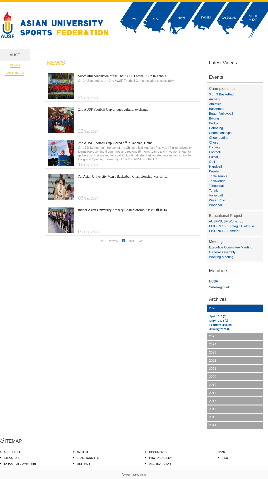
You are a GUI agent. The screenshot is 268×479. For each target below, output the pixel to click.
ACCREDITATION (160, 463)
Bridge (213, 123)
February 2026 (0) (220, 324)
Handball (215, 166)
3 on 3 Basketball (221, 94)
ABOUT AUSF (12, 452)
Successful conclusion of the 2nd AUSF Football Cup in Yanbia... (123, 76)
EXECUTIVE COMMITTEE (20, 463)
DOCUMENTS (157, 452)
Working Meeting (221, 257)
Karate (214, 171)
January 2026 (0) (220, 329)
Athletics (215, 104)
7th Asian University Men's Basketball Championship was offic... (123, 176)
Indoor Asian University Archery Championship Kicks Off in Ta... (124, 210)
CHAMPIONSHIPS (88, 457)
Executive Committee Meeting (230, 247)
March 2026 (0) (218, 320)
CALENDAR (14, 73)
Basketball (216, 109)
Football (215, 152)
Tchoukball (216, 186)
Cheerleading (218, 138)
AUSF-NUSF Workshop (226, 221)
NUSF (213, 281)
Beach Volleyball (221, 113)
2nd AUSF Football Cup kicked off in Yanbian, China (115, 143)
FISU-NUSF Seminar (224, 231)
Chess (213, 142)
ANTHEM (82, 452)
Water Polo (217, 200)
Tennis (213, 190)
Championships (222, 88)
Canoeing (216, 128)
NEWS (15, 65)
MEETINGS (84, 463)
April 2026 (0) (217, 316)
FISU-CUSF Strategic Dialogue (231, 226)
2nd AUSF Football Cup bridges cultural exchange (113, 109)
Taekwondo (217, 181)
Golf (212, 162)
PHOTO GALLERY (160, 457)
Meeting (216, 241)
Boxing (214, 118)
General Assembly (222, 252)
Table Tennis (218, 176)
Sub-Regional (219, 287)
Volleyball (216, 195)
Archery (214, 99)
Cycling (214, 147)
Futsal (213, 157)
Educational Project (225, 215)
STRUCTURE (12, 457)
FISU (225, 457)
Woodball (216, 205)
